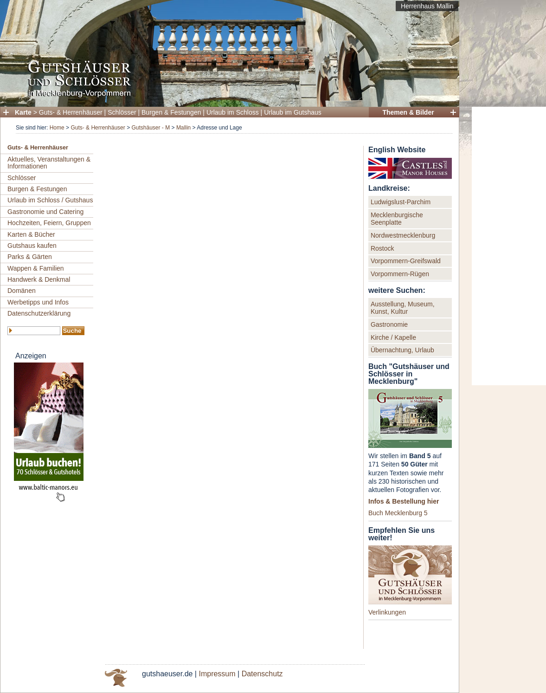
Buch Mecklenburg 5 (398, 513)
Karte (23, 112)
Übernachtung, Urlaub (402, 350)
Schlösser (122, 112)
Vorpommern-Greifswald (406, 261)
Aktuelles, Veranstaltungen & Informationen (48, 162)
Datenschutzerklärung (39, 313)
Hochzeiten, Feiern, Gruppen (49, 223)
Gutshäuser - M (150, 127)
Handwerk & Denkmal (38, 279)
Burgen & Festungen (171, 112)
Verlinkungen (387, 612)
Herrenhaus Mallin (427, 6)
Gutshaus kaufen (32, 245)
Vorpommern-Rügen (400, 274)
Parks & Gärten (29, 256)
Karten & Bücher (31, 234)
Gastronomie (389, 324)
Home (57, 127)
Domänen (21, 290)
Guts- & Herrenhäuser (71, 112)
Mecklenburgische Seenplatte (397, 218)
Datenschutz (262, 674)
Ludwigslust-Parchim (400, 202)
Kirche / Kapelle (393, 337)
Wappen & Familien (35, 268)
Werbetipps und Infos (38, 302)
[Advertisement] (509, 246)
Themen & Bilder (408, 112)
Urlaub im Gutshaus (292, 112)
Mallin (183, 127)
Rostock (382, 248)
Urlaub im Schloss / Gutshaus (50, 200)
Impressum (217, 674)
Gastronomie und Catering (45, 211)
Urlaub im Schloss (232, 112)
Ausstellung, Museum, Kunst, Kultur (403, 307)
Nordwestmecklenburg (403, 235)
